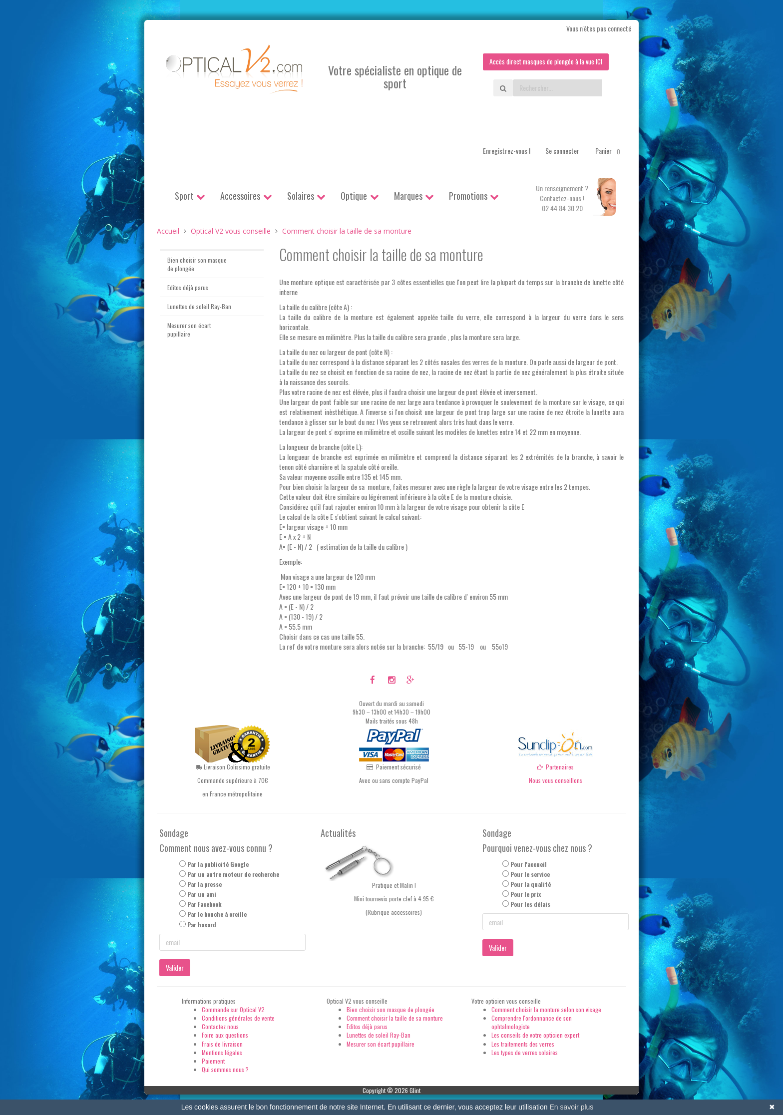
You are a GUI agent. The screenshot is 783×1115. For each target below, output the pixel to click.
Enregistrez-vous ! (506, 150)
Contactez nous (220, 1027)
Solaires (300, 195)
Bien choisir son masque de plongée (197, 264)
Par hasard (201, 924)
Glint (414, 1090)
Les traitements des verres (522, 1044)
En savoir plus (571, 1107)
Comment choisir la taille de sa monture (395, 1018)
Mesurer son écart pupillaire (189, 330)
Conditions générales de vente (238, 1018)
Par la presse (204, 884)
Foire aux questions (225, 1035)
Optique (354, 195)
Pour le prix (525, 894)
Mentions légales (222, 1052)
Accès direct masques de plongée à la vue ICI (543, 61)
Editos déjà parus (187, 287)
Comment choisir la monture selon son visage (546, 1009)
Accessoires (240, 195)
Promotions (468, 195)
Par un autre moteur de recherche (233, 874)
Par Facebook (204, 904)
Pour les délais (530, 904)
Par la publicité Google (218, 864)
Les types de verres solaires (524, 1052)
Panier (609, 150)
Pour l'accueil (528, 864)
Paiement (213, 1061)
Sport (184, 195)
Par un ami (201, 894)
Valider (175, 967)
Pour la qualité (530, 884)
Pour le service (530, 874)
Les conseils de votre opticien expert (535, 1035)
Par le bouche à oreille (217, 914)
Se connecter (562, 150)
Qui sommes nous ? (225, 1069)
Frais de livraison (222, 1044)
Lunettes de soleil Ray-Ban (199, 306)
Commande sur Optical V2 (233, 1009)
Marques (408, 195)
